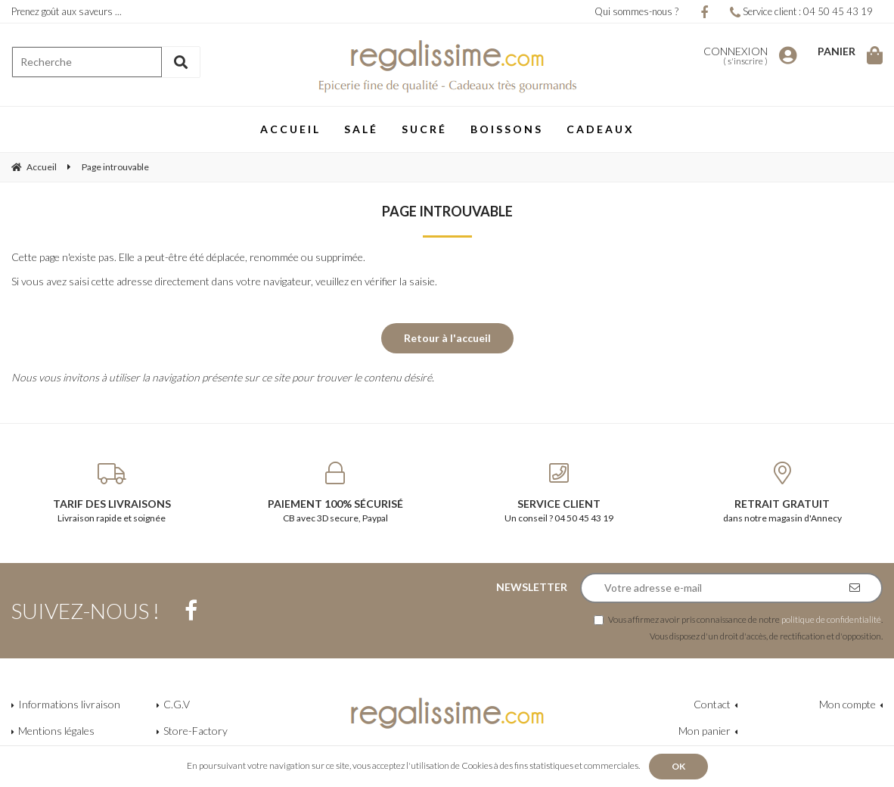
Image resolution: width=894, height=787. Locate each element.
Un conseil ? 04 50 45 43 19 (559, 493)
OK (678, 766)
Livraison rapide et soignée (112, 493)
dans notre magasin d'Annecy (783, 493)
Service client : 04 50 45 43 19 (801, 11)
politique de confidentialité (831, 619)
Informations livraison (69, 704)
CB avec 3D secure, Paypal (336, 493)
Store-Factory (195, 730)
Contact (712, 704)
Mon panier (704, 730)
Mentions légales (56, 730)
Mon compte (847, 704)
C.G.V (176, 704)
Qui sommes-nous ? (636, 11)
